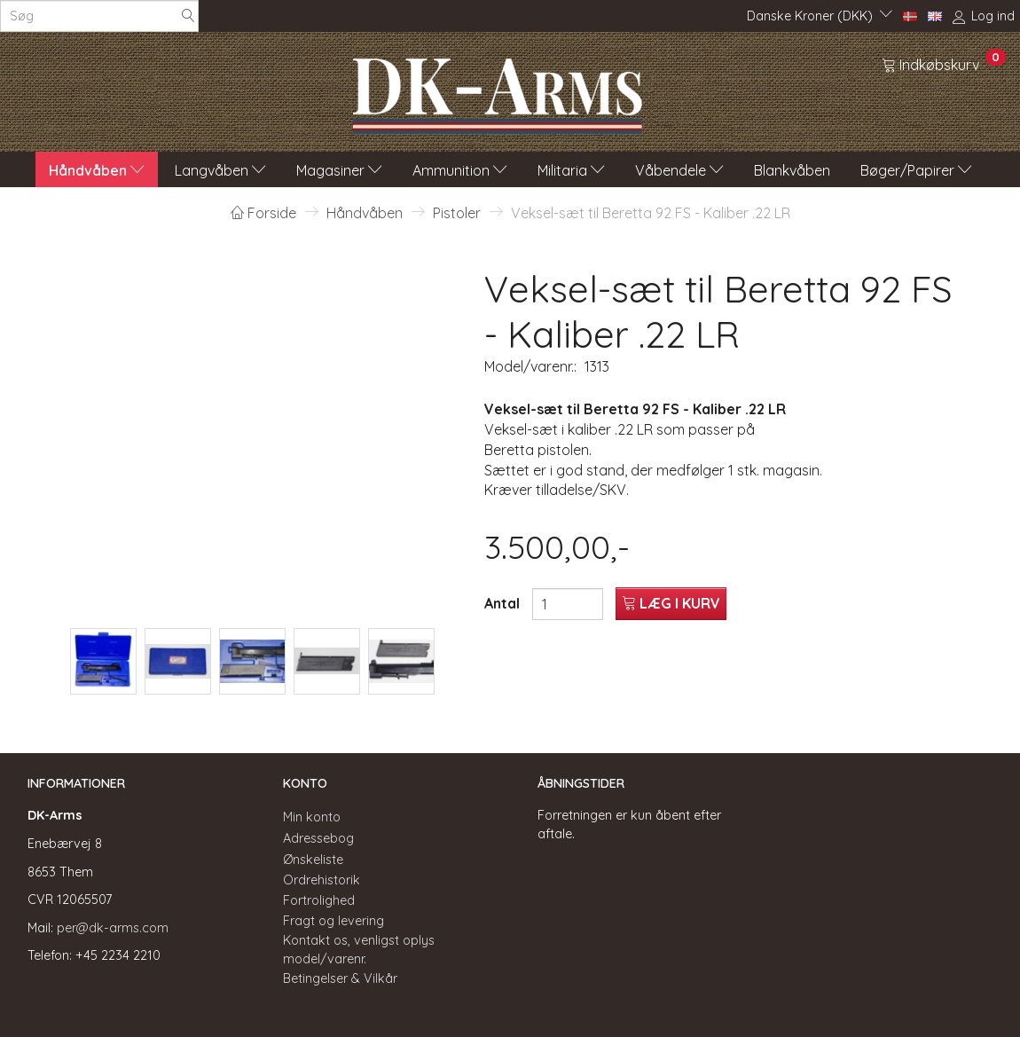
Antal (503, 603)
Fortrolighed (319, 900)
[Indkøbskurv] (943, 64)
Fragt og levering (333, 921)
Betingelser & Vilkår (340, 978)
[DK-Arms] (497, 91)
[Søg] (188, 16)
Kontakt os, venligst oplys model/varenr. (359, 949)
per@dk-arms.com (113, 928)
